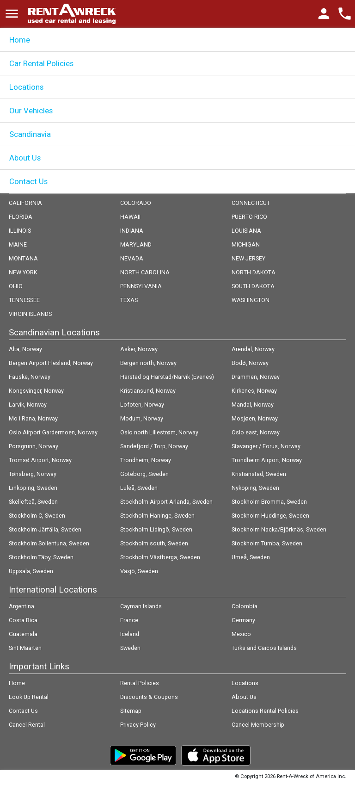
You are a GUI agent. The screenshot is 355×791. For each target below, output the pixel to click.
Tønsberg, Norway (32, 473)
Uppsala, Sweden (31, 571)
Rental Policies (139, 683)
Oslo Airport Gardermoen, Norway (53, 432)
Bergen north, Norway (148, 362)
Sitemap (130, 710)
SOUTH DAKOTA (253, 286)
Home (19, 39)
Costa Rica (23, 620)
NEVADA (131, 258)
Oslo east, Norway (256, 432)
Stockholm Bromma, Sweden (269, 501)
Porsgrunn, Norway (33, 446)
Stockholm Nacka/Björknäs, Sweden (279, 529)
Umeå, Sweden (251, 557)
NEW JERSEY (248, 258)
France (129, 620)
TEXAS (129, 300)
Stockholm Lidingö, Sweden (156, 529)
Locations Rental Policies (265, 710)
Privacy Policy (138, 724)
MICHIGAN (246, 244)
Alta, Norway (25, 349)
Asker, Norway (139, 349)
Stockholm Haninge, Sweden (157, 515)
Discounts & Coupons (149, 696)
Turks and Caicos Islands (264, 647)
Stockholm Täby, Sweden (41, 557)
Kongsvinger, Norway (36, 390)
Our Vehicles (31, 110)
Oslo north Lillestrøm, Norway (159, 432)
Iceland (129, 633)
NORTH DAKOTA (253, 272)
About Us (25, 157)
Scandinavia (30, 134)
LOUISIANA (246, 230)
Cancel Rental (27, 724)
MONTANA (23, 258)
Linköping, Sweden (33, 487)
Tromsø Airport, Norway (40, 460)
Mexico (241, 633)
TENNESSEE (24, 300)
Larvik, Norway (28, 404)
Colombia (244, 606)
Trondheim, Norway (145, 460)
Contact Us (28, 181)
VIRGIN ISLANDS (30, 313)
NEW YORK (23, 272)
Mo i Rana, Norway (33, 418)
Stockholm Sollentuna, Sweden (49, 543)
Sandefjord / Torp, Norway (154, 446)
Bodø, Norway (250, 362)
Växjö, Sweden (139, 571)
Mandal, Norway (253, 404)
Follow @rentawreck (37, 779)
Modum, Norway (141, 418)
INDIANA (131, 230)
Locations (26, 87)
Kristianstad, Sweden (259, 473)
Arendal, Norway (253, 349)
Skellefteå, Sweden (33, 501)
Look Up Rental (29, 696)
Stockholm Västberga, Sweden (160, 557)
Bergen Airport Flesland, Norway (51, 362)
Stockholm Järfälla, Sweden (45, 529)
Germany (243, 620)
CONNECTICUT (251, 202)
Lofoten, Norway (142, 404)
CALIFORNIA (25, 202)
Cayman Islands (141, 606)
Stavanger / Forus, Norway (266, 446)
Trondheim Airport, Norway (267, 460)
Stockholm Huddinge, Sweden (270, 515)
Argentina (21, 606)
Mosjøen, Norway (255, 418)
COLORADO (135, 202)
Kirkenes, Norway (254, 390)
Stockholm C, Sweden (37, 515)
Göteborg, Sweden (144, 473)
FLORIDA (20, 216)
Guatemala (23, 633)
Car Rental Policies (41, 63)
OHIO (16, 286)
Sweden (130, 647)
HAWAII (130, 216)
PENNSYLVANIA (141, 286)
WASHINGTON (250, 300)
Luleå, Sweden (139, 487)
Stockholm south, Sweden (154, 543)
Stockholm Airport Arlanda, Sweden (166, 501)
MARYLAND (136, 244)
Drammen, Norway (256, 376)
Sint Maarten (25, 647)
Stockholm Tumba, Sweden (267, 543)
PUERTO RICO (249, 216)
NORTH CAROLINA (145, 272)
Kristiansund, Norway (148, 390)
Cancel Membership (258, 724)
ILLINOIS (20, 230)
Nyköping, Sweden (255, 487)
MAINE (18, 244)
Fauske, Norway (29, 376)
